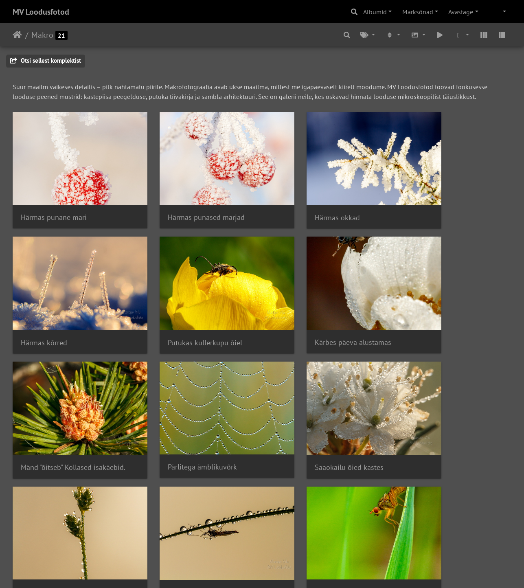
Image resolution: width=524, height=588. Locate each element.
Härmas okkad (299, 204)
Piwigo (278, 571)
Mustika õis (294, 539)
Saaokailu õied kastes (55, 427)
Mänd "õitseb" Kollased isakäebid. (326, 316)
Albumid (375, 12)
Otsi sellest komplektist (45, 60)
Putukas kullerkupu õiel (58, 316)
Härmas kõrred (427, 204)
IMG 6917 (36, 539)
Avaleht (17, 35)
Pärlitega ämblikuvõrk (438, 315)
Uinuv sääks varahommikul (319, 427)
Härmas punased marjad (187, 204)
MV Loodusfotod (41, 12)
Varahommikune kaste (184, 427)
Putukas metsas (173, 539)
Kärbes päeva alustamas (187, 315)
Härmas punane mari (54, 204)
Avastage (460, 12)
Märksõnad (417, 12)
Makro (42, 35)
